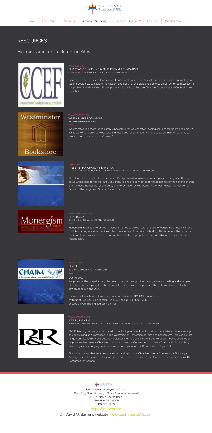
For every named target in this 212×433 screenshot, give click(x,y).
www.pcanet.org (77, 164)
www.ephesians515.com (132, 414)
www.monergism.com (80, 213)
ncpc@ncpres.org (106, 409)
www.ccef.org (76, 66)
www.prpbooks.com (79, 317)
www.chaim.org (77, 263)
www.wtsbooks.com (79, 115)
